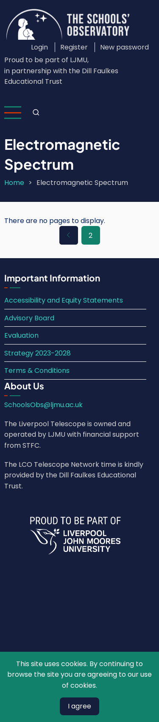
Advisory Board (29, 318)
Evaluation (21, 335)
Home (14, 182)
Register (74, 47)
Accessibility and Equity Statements (63, 300)
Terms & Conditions (37, 370)
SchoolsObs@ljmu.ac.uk (43, 405)
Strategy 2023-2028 (37, 353)
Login (39, 47)
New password (124, 47)
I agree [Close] (79, 706)
